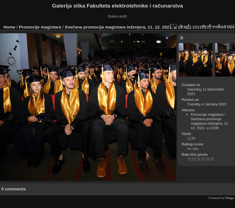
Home (9, 27)
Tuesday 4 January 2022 (206, 104)
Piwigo (229, 198)
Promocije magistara (40, 27)
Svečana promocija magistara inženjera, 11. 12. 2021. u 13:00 (127, 27)
